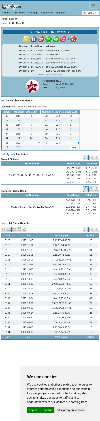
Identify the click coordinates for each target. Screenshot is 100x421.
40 (49, 175)
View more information (50, 74)
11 (45, 175)
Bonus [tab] (21, 106)
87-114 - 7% (73, 182)
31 (53, 175)
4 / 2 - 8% (91, 203)
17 (42, 175)
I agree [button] (33, 410)
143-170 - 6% (73, 200)
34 (26, 175)
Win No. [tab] (9, 106)
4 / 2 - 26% (91, 171)
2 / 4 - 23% (91, 175)
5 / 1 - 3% (91, 210)
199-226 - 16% (73, 178)
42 (22, 175)
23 (34, 175)
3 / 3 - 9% (91, 200)
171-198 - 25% (73, 171)
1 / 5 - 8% (91, 182)
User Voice (18, 12)
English (61, 12)
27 (14, 175)
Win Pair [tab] (37, 106)
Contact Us (46, 12)
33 (18, 175)
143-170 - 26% (73, 168)
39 (10, 175)
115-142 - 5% (73, 206)
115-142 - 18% (73, 175)
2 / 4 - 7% (91, 206)
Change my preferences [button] (70, 410)
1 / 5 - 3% (91, 213)
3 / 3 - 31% (91, 168)
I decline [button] (47, 410)
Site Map (32, 12)
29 (15, 206)
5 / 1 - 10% (91, 178)
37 (38, 175)
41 (30, 175)
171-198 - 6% (73, 203)
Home (6, 12)
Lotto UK (90, 12)
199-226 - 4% (73, 210)
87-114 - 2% (73, 213)
